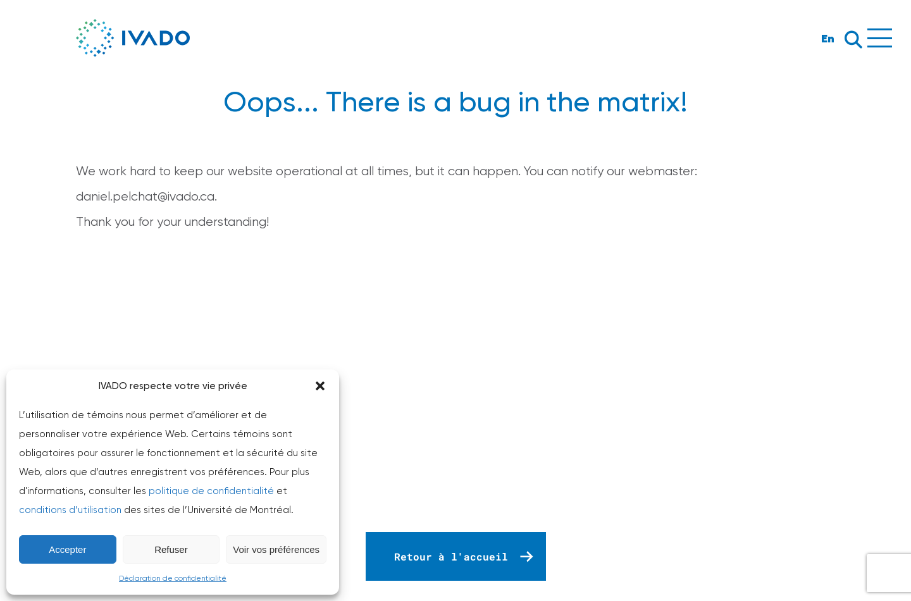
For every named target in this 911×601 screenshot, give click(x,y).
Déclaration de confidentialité (172, 578)
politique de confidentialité (211, 491)
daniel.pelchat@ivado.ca (145, 196)
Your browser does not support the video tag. (455, 393)
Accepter (67, 549)
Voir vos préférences (276, 549)
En (827, 38)
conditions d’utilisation (70, 510)
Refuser (171, 549)
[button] (320, 386)
